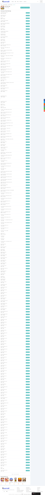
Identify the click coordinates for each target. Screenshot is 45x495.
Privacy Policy (25, 494)
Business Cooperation (40, 491)
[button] (28, 13)
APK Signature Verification (20, 490)
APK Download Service (20, 491)
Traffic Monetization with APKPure (30, 491)
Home (1, 4)
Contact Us (38, 490)
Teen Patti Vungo (5, 4)
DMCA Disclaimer (30, 494)
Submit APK (27, 490)
